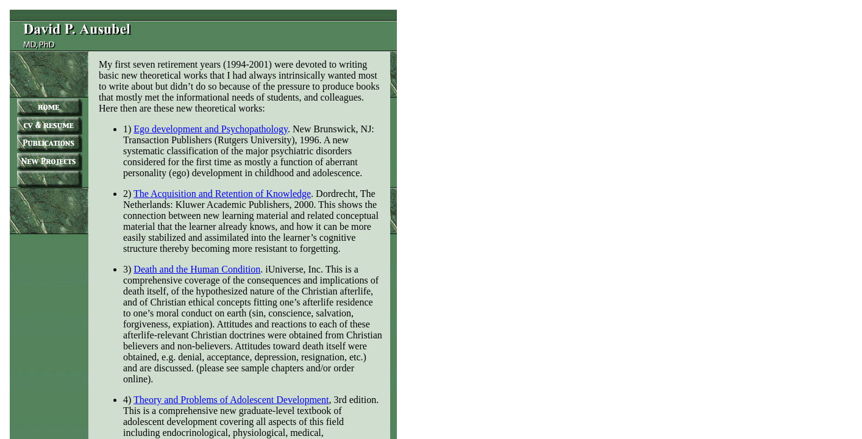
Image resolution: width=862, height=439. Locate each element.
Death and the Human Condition (197, 269)
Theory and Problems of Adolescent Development (231, 399)
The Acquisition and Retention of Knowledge (222, 193)
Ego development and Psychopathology (211, 129)
